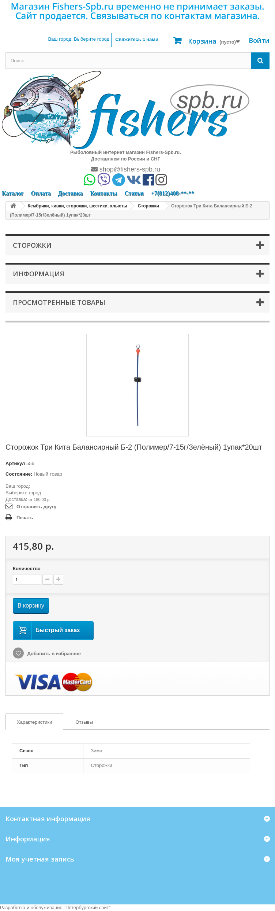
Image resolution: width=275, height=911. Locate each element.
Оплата (40, 193)
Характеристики (29, 722)
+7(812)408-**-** (172, 193)
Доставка (70, 193)
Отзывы (84, 722)
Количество (27, 568)
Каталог (12, 193)
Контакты (103, 193)
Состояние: (18, 474)
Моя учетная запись (39, 859)
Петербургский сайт (87, 907)
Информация (38, 273)
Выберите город (23, 492)
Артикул (15, 463)
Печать (24, 517)
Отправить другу (36, 506)
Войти (259, 40)
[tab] (34, 721)
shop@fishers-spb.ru (125, 169)
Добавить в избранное (53, 653)
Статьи (134, 193)
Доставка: (16, 499)
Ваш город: (78, 39)
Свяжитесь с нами (136, 39)
